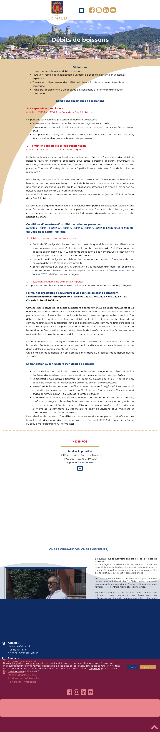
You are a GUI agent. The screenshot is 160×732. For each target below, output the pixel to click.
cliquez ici (94, 668)
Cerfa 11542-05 (125, 311)
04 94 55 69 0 (86, 462)
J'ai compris (148, 667)
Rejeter (133, 667)
